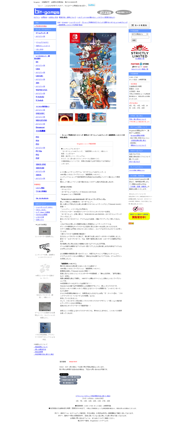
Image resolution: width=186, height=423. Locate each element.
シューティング (74, 22)
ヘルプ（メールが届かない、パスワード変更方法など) (96, 17)
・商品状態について (41, 347)
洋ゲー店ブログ (134, 162)
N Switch (65, 22)
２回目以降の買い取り (138, 140)
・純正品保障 (38, 352)
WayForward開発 (41, 214)
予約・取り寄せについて (137, 119)
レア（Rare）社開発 (43, 212)
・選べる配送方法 (40, 349)
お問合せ (44, 17)
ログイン (37, 17)
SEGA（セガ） (41, 210)
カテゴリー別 (40, 36)
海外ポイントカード (43, 46)
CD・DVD (39, 49)
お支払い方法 (53, 17)
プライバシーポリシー (83, 396)
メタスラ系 (40, 217)
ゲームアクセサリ (42, 42)
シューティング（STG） (44, 207)
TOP (58, 22)
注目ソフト (40, 219)
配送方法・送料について (67, 17)
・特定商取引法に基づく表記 (44, 354)
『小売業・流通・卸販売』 (138, 186)
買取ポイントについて (138, 145)
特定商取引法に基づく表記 (101, 396)
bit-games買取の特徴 (137, 135)
